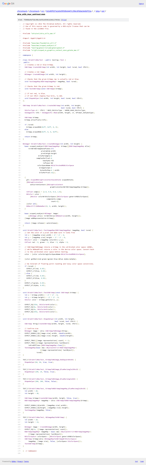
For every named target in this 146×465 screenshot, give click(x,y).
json (142, 461)
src (42, 11)
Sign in (141, 4)
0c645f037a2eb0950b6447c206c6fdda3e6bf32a (68, 11)
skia (98, 11)
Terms (26, 461)
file (64, 20)
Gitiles (14, 461)
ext (103, 11)
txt (136, 461)
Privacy (20, 461)
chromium (22, 11)
